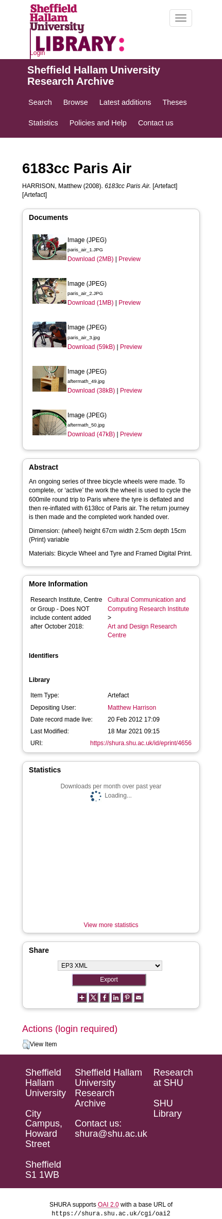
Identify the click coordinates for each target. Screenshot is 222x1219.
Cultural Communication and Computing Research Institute (148, 604)
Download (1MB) (90, 302)
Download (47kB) (91, 434)
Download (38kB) (91, 390)
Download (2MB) (90, 259)
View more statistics (111, 925)
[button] (26, 1045)
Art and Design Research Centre (142, 631)
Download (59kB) (91, 346)
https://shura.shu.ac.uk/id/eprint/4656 (141, 743)
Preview (129, 259)
